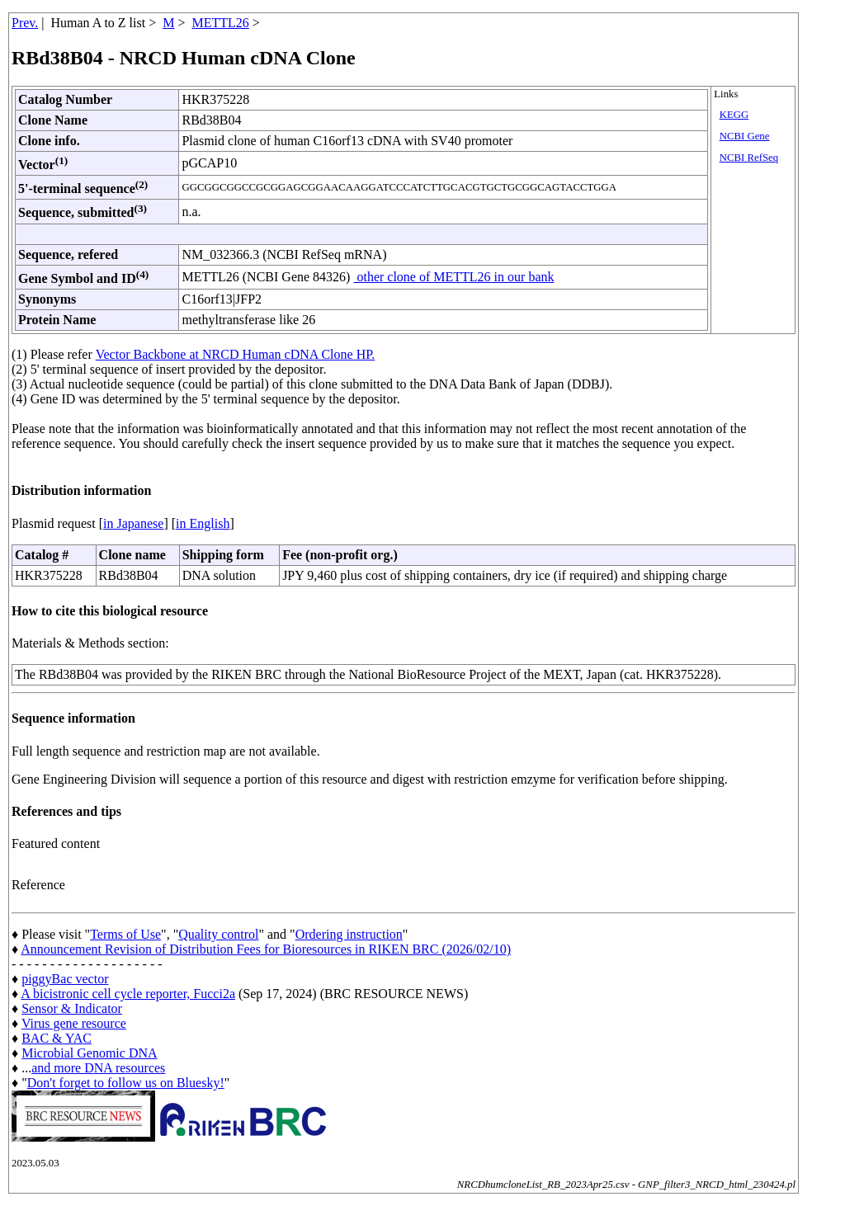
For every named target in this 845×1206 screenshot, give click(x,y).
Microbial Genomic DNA (89, 1053)
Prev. (25, 23)
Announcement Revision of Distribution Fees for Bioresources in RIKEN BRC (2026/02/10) (266, 949)
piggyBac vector (64, 979)
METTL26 (219, 23)
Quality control (218, 934)
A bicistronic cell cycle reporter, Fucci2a (128, 994)
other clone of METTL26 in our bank (453, 277)
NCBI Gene (745, 136)
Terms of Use (125, 934)
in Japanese (133, 523)
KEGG (734, 114)
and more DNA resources (98, 1068)
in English (202, 523)
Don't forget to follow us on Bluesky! (125, 1083)
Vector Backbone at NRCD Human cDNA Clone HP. (235, 354)
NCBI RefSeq (749, 157)
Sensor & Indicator (71, 1008)
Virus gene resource (73, 1023)
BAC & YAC (56, 1038)
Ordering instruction (349, 934)
